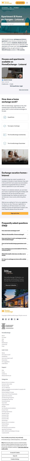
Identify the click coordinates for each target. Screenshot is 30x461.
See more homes (23, 89)
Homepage (5, 7)
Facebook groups (6, 401)
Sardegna (16, 7)
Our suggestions (6, 361)
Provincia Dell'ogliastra (8, 9)
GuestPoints (4, 356)
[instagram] (6, 319)
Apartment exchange (7, 429)
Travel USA (4, 402)
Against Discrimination (7, 395)
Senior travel (5, 425)
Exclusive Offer (5, 415)
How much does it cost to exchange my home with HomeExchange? (15, 239)
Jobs (3, 339)
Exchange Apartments (7, 411)
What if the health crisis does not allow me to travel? (15, 254)
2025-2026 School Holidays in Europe (10, 431)
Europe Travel (5, 410)
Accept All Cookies (15, 452)
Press (3, 346)
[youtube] (17, 319)
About (3, 335)
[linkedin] (12, 319)
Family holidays (5, 424)
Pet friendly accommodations (8, 427)
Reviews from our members (8, 382)
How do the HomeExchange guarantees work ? (15, 244)
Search (27, 24)
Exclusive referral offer (7, 384)
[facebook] (3, 319)
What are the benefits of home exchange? (15, 234)
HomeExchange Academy (8, 397)
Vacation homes (5, 413)
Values (3, 353)
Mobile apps (5, 342)
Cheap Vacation (5, 404)
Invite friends (5, 363)
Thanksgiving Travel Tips (7, 399)
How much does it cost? (7, 358)
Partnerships (5, 420)
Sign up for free (20, 2)
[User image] (20, 76)
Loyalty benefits (5, 432)
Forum (3, 372)
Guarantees (4, 360)
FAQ (3, 370)
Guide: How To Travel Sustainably (9, 394)
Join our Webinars (6, 387)
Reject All (15, 455)
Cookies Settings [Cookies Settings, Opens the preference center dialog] (15, 459)
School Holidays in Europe (8, 392)
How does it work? (6, 354)
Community (4, 344)
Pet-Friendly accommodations (9, 408)
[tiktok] (9, 319)
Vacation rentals (5, 385)
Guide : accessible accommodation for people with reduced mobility (13, 390)
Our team (4, 337)
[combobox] (13, 24)
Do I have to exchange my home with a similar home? (15, 259)
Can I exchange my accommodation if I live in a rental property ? (15, 249)
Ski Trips (4, 406)
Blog (3, 341)
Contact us (4, 373)
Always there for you (6, 375)
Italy (11, 7)
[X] (14, 319)
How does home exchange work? (15, 230)
